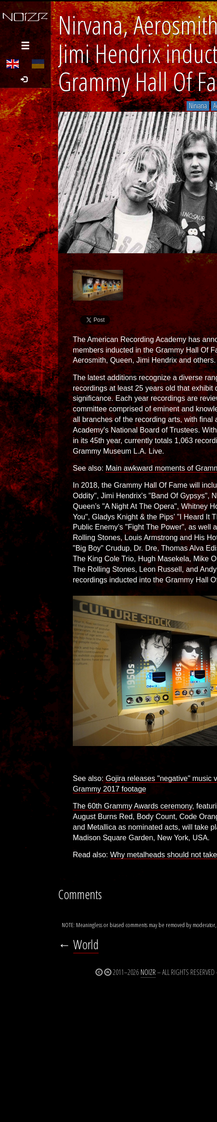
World (86, 944)
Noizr (148, 972)
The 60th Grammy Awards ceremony (132, 806)
